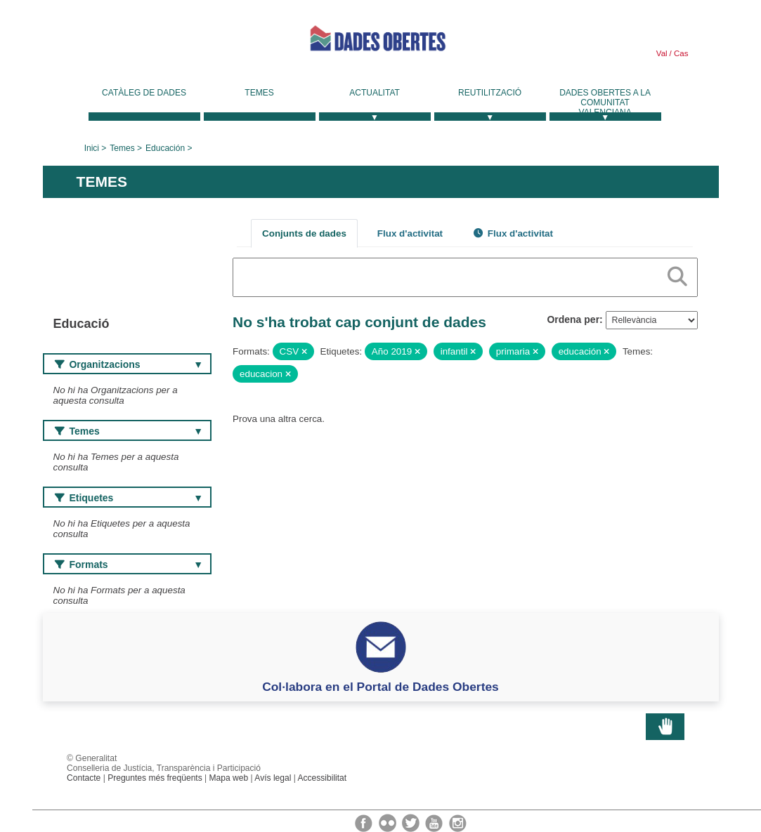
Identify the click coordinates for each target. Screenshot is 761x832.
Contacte (83, 778)
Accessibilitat (322, 778)
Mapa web (229, 778)
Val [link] (662, 53)
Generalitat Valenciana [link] (148, 43)
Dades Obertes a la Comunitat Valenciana (605, 102)
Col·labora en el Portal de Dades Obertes (380, 687)
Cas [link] (680, 53)
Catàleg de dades (144, 93)
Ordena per (573, 319)
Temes (259, 93)
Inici (91, 148)
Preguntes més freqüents (155, 778)
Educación (165, 148)
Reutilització (489, 93)
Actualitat (374, 93)
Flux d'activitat (410, 233)
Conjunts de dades (304, 233)
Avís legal (272, 778)
